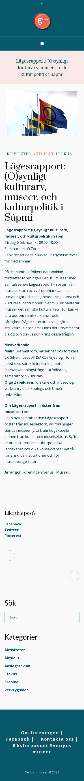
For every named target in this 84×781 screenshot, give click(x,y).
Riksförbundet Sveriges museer (42, 749)
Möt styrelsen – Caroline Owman (47, 555)
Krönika (11, 681)
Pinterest (13, 535)
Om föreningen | (42, 733)
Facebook (13, 524)
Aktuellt (43, 154)
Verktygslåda (16, 689)
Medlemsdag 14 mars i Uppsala (37, 576)
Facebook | (20, 739)
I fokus (64, 154)
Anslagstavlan (17, 665)
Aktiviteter (17, 154)
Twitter (11, 529)
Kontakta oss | (59, 739)
